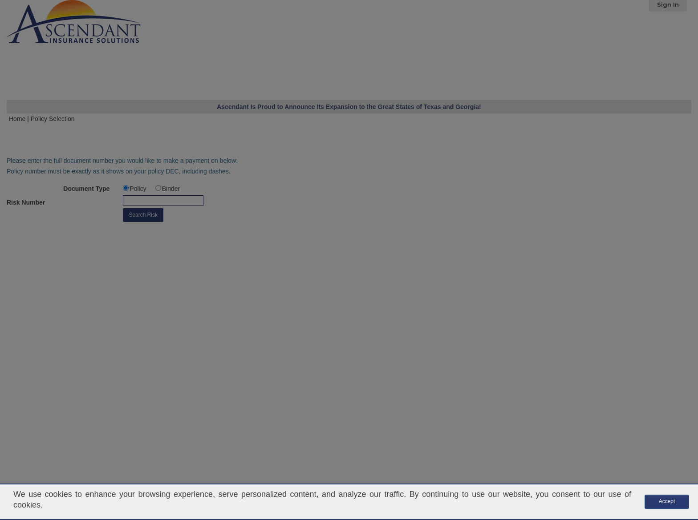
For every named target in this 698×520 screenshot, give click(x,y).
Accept (667, 501)
